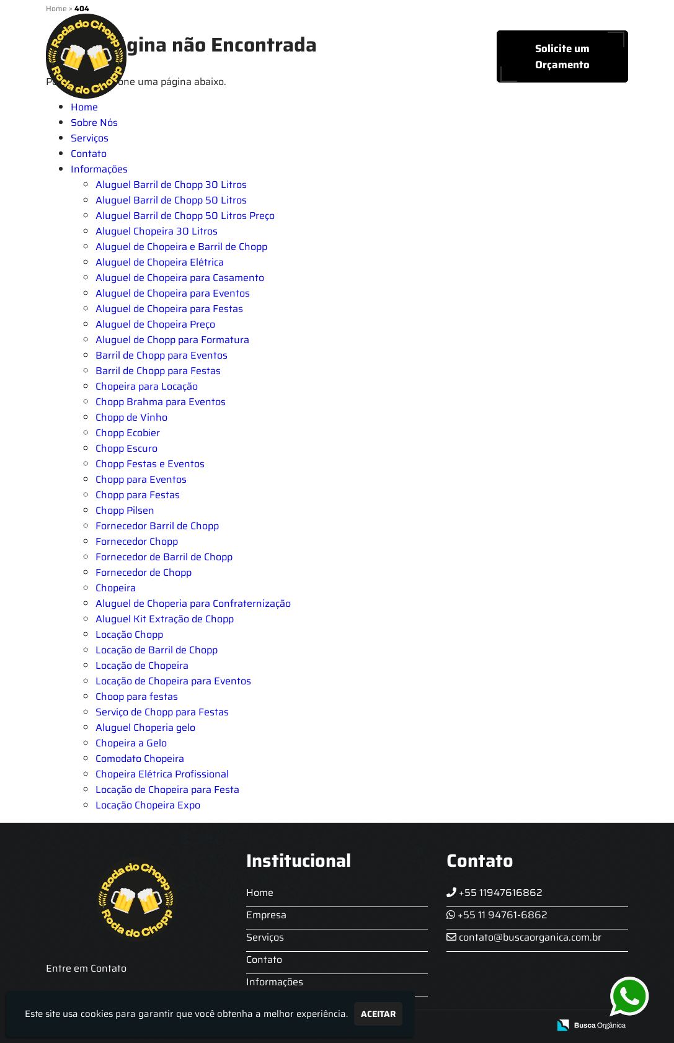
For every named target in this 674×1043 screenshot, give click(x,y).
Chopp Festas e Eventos (150, 464)
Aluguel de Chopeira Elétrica (159, 262)
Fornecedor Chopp (136, 541)
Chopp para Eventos (141, 479)
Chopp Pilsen (124, 510)
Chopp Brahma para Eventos (160, 402)
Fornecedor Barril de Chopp (157, 526)
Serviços (331, 57)
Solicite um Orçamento (562, 56)
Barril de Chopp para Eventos (161, 355)
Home (197, 57)
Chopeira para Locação (146, 386)
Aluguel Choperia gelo (145, 727)
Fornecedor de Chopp (143, 572)
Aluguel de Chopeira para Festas (169, 308)
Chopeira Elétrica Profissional (162, 774)
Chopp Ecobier (127, 433)
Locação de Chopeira (141, 665)
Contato (396, 57)
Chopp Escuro (126, 448)
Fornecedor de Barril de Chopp (164, 557)
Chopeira (115, 588)
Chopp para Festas (137, 495)
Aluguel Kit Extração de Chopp (164, 619)
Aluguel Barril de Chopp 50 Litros (171, 200)
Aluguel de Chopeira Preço (155, 324)
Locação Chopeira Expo (147, 805)
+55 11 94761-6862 (497, 915)
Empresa (266, 915)
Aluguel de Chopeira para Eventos (172, 293)
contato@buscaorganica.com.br (523, 937)
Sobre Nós (261, 57)
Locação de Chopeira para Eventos (173, 681)
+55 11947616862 (494, 892)
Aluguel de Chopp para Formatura (172, 339)
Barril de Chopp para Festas (158, 370)
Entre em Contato (86, 968)
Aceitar (378, 1014)
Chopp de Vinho (131, 417)
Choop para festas (136, 696)
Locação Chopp (129, 634)
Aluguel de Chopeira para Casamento (179, 277)
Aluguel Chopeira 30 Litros (156, 231)
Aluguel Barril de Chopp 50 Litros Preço (185, 215)
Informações (99, 169)
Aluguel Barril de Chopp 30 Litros (171, 184)
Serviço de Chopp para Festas (162, 712)
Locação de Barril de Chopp (156, 650)
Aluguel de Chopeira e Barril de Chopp (181, 246)
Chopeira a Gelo (131, 743)
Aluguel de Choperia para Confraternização (193, 603)
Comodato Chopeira (139, 758)
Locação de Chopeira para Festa (167, 789)
